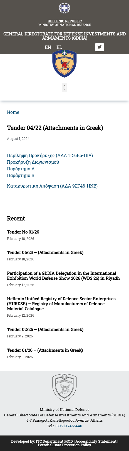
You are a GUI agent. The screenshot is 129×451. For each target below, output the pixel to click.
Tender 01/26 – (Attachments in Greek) (45, 350)
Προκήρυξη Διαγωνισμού (33, 162)
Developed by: (23, 441)
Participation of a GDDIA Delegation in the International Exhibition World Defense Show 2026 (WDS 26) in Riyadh (63, 275)
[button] (64, 87)
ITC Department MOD (54, 441)
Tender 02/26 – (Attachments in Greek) (45, 329)
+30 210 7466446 (68, 425)
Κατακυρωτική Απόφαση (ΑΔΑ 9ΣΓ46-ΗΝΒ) (52, 186)
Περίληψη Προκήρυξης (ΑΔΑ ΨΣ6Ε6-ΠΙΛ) (50, 155)
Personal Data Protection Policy (64, 444)
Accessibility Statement (95, 441)
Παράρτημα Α (21, 168)
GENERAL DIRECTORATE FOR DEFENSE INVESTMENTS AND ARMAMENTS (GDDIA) (64, 36)
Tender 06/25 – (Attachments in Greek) (45, 252)
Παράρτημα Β (20, 175)
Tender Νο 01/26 (23, 232)
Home (13, 112)
